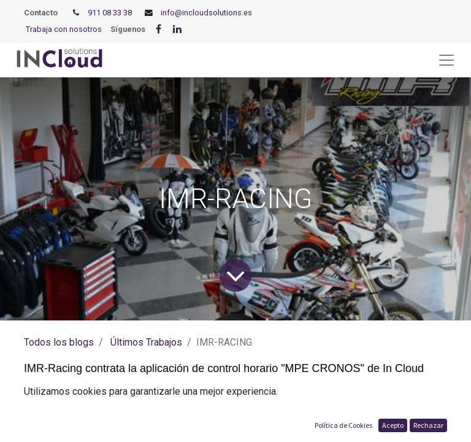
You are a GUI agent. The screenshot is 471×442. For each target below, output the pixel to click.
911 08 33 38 (110, 12)
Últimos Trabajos (146, 342)
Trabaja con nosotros (64, 29)
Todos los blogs (59, 342)
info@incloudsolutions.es (206, 12)
